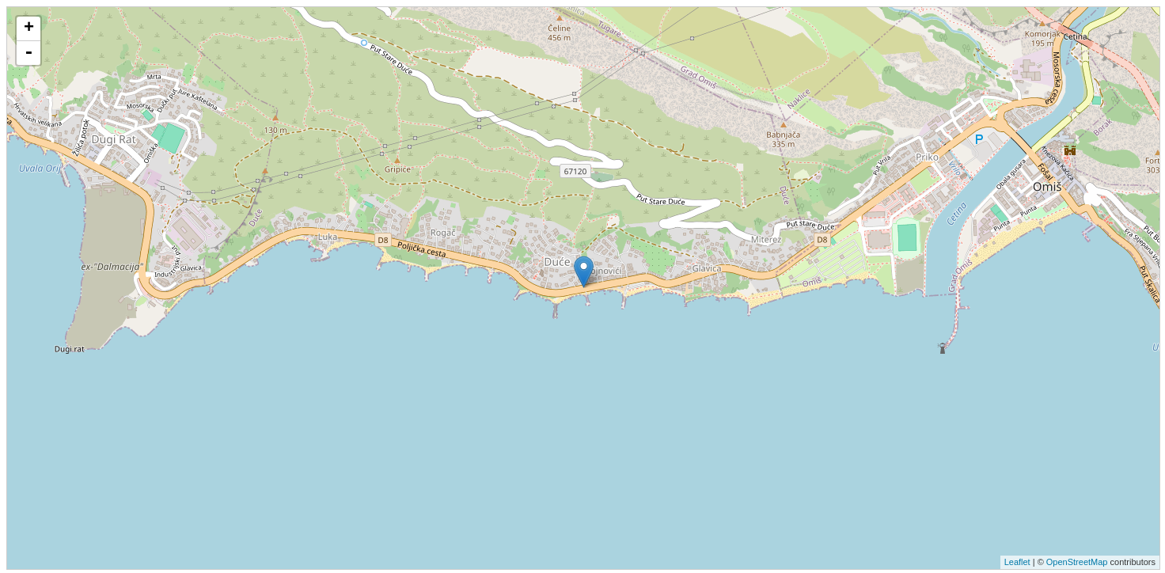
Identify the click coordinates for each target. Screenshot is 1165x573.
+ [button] (29, 28)
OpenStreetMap (1077, 562)
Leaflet (1017, 562)
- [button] (28, 53)
